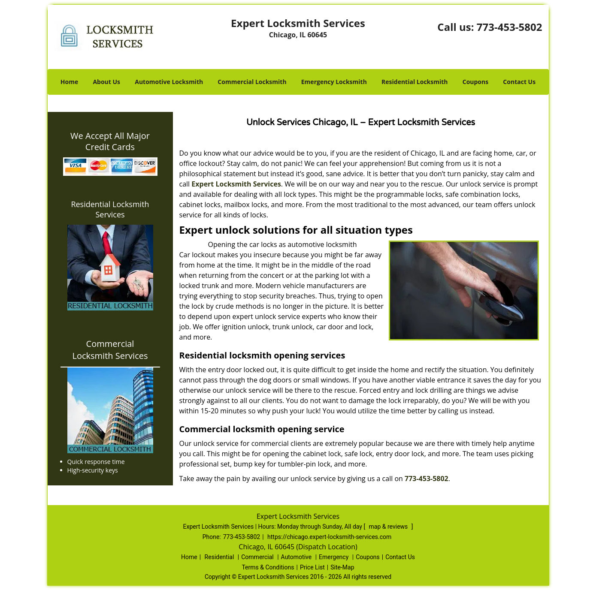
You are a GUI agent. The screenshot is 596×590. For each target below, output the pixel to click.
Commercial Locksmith (252, 82)
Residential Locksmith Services (110, 209)
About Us (106, 82)
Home (69, 82)
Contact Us (519, 82)
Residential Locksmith (414, 82)
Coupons (475, 82)
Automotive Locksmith (169, 82)
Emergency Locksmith (334, 82)
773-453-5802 (509, 27)
